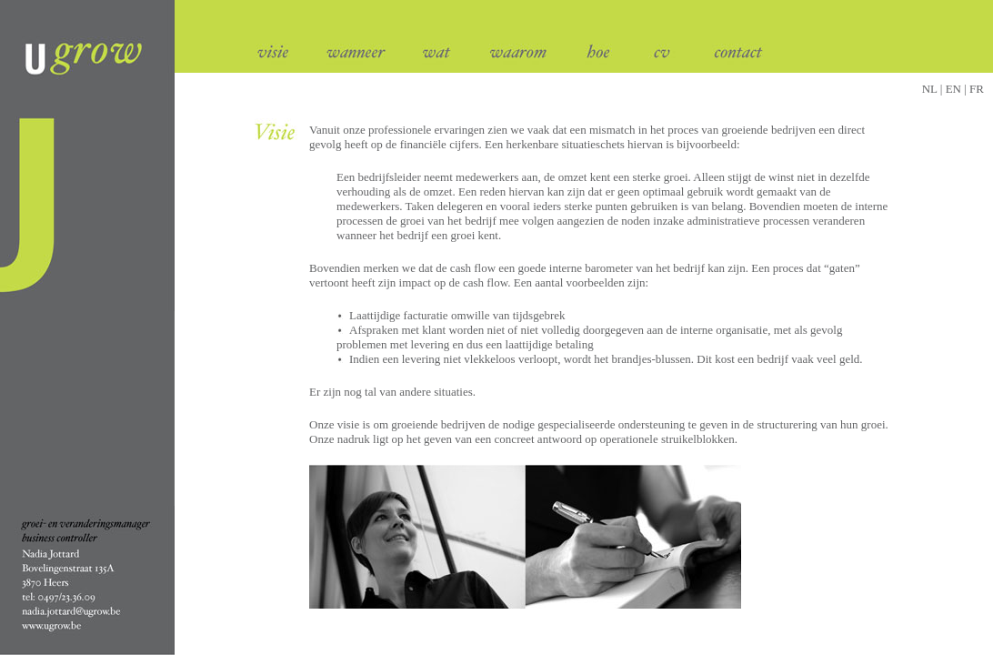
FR (976, 89)
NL (930, 89)
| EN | (954, 89)
